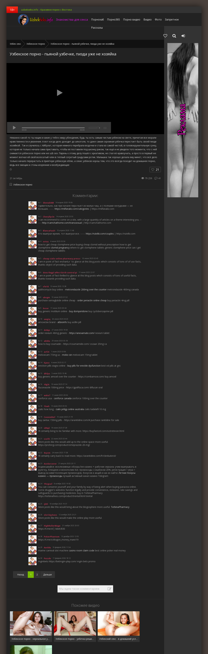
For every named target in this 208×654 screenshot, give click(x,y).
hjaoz (47, 349)
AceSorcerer (50, 450)
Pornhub (14, 641)
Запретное (165, 19)
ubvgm (46, 283)
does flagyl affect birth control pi (60, 259)
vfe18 (46, 273)
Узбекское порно (22, 170)
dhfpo (47, 360)
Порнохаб (90, 19)
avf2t (46, 338)
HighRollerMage (52, 512)
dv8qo (47, 316)
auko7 (47, 381)
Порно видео (124, 19)
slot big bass (50, 501)
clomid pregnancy (60, 233)
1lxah (46, 392)
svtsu (46, 228)
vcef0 (47, 425)
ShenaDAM (48, 189)
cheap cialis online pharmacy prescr (61, 245)
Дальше (47, 560)
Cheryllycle (48, 203)
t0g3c (47, 370)
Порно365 (106, 19)
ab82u (47, 327)
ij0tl (46, 490)
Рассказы (180, 19)
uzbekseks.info (26, 19)
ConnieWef (49, 403)
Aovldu (47, 534)
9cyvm (47, 439)
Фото (151, 19)
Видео (140, 19)
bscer (46, 294)
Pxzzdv (47, 544)
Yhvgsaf (48, 470)
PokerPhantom (51, 523)
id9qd (47, 414)
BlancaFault (49, 217)
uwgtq (47, 305)
